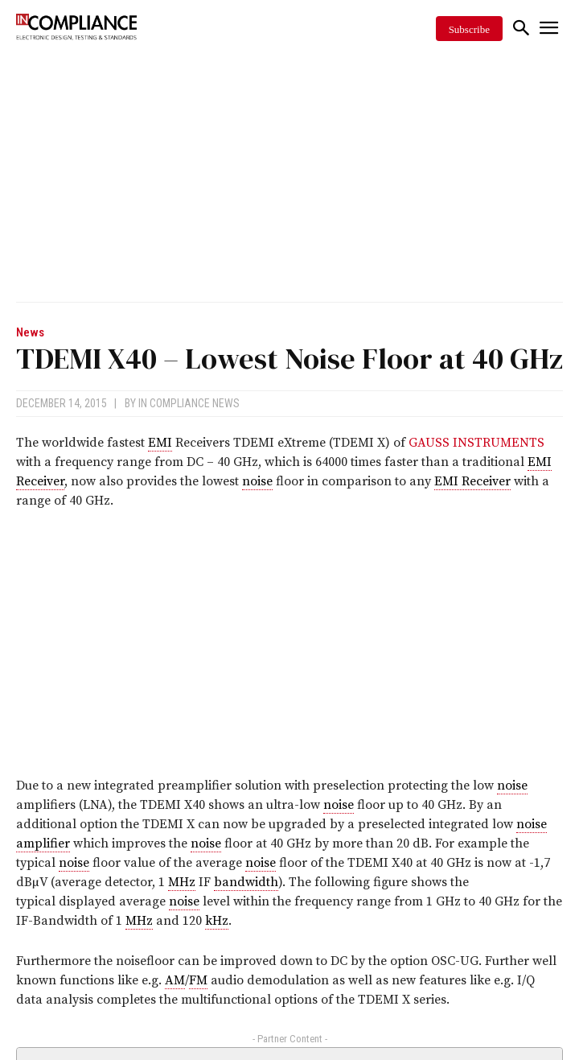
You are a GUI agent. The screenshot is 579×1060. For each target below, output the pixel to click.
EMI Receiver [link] (472, 481)
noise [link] (257, 481)
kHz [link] (216, 921)
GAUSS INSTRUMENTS (476, 443)
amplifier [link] (43, 843)
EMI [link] (160, 443)
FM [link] (198, 980)
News (30, 333)
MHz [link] (181, 882)
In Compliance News (189, 403)
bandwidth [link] (246, 882)
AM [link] (175, 980)
